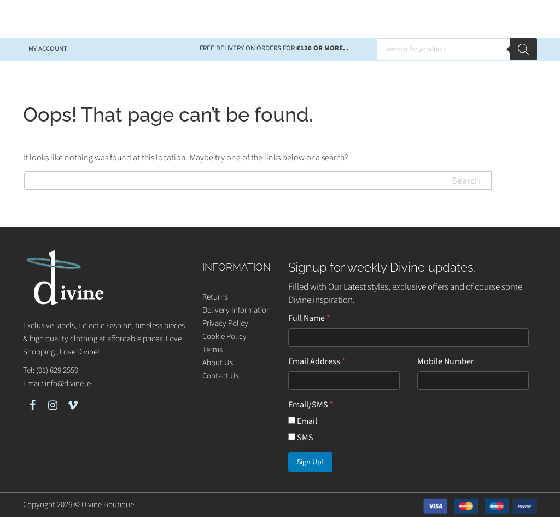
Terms (212, 349)
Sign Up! (310, 462)
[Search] (523, 49)
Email (302, 421)
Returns (215, 297)
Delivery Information (236, 310)
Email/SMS (311, 405)
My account (47, 49)
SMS (300, 438)
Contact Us (220, 376)
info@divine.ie (68, 383)
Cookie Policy (224, 336)
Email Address (317, 361)
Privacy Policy (225, 323)
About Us (217, 363)
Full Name (309, 318)
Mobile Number (445, 361)
